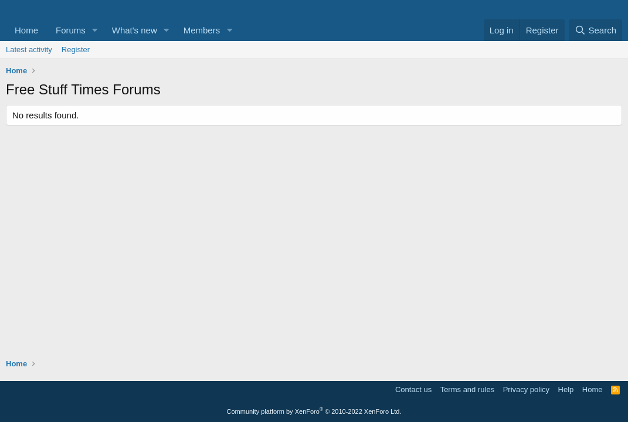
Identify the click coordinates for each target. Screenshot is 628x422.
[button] (95, 30)
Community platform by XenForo (314, 411)
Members (202, 30)
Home (26, 30)
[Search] (595, 30)
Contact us (413, 389)
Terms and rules (467, 389)
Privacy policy (526, 389)
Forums (71, 30)
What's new (134, 30)
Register (76, 49)
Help (566, 389)
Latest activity (29, 49)
